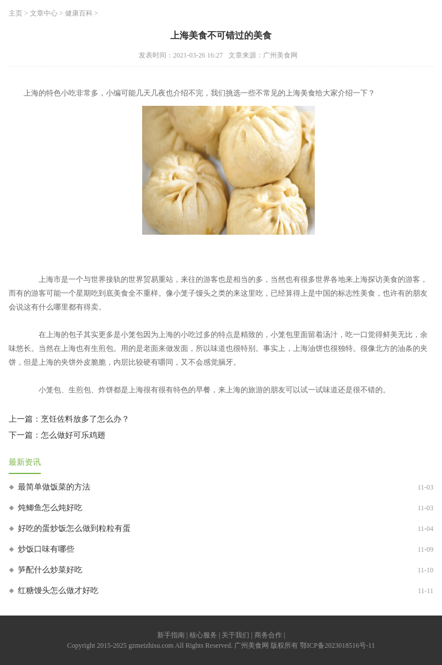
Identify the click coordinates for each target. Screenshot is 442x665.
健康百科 (79, 13)
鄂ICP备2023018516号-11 (337, 645)
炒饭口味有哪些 (46, 549)
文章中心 (44, 13)
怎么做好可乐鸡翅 (73, 435)
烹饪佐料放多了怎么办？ (85, 419)
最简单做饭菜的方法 (54, 487)
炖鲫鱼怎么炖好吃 (50, 507)
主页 (15, 13)
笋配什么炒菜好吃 (50, 569)
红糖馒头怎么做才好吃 (58, 590)
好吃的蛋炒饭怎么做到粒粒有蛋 (74, 528)
